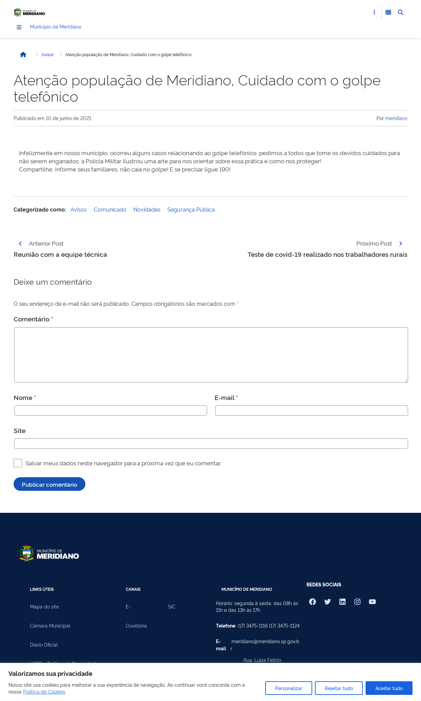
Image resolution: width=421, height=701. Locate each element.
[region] (210, 682)
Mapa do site (44, 607)
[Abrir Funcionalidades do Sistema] (388, 12)
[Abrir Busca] (400, 12)
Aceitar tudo (389, 688)
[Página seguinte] (400, 244)
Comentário (33, 319)
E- (128, 607)
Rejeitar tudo (339, 688)
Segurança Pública (191, 210)
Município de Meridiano (66, 28)
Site (20, 431)
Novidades (147, 210)
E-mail (226, 398)
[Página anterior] (20, 244)
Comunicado (110, 210)
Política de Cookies (44, 691)
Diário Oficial (44, 645)
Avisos (47, 55)
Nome (25, 398)
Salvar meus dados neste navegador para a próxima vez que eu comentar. (123, 464)
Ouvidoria (136, 626)
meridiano (396, 119)
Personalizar (288, 688)
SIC (171, 607)
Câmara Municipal (50, 626)
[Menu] (19, 28)
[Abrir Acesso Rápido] (374, 12)
